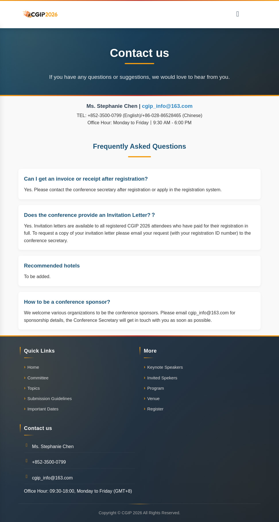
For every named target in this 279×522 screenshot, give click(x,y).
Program (155, 388)
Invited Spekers (162, 377)
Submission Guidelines (50, 398)
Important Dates (43, 408)
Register (155, 408)
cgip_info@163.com (167, 106)
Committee (38, 377)
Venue (153, 398)
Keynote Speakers (165, 367)
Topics (34, 388)
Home (33, 367)
